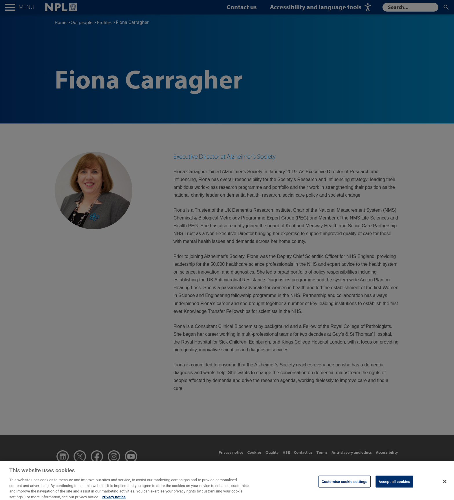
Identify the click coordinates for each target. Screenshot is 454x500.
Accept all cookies (394, 485)
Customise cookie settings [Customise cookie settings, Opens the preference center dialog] (344, 485)
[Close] (444, 485)
